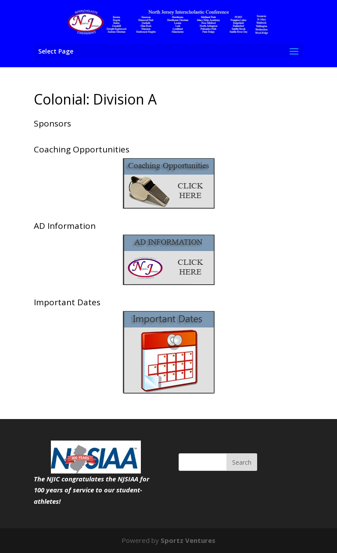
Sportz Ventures (188, 540)
